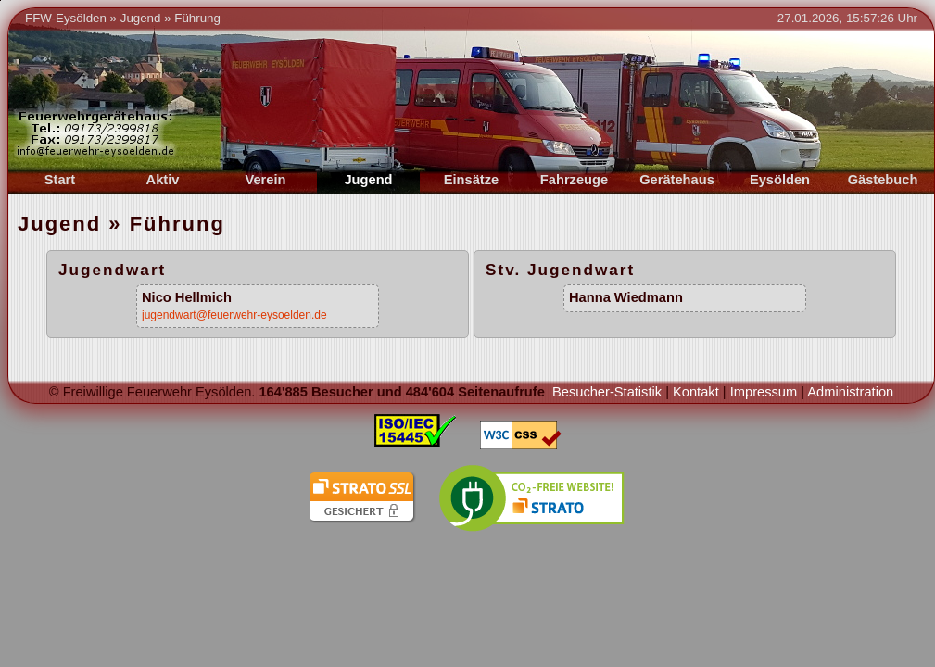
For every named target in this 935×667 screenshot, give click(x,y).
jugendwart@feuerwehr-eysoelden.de (234, 314)
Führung (197, 18)
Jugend (140, 18)
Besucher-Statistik (607, 391)
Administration (850, 391)
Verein (266, 179)
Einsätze (471, 179)
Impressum (763, 391)
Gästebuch (883, 179)
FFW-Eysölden (66, 18)
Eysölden (780, 179)
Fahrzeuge (574, 179)
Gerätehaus (676, 179)
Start (59, 179)
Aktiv (163, 179)
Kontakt (696, 391)
